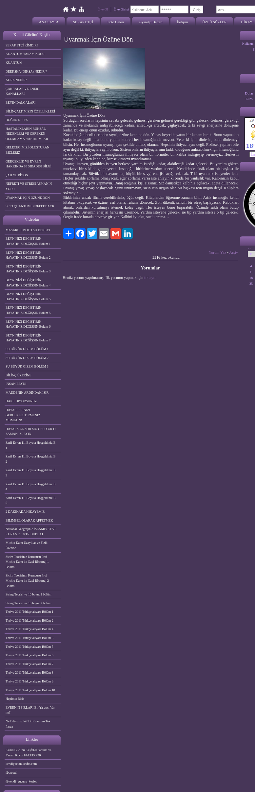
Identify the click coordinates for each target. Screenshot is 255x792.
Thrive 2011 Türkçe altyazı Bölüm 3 (29, 638)
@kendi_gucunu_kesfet (21, 781)
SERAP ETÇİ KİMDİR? (22, 45)
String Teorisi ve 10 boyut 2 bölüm (28, 603)
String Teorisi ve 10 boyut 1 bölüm (28, 594)
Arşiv (233, 252)
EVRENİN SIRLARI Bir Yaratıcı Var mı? (30, 710)
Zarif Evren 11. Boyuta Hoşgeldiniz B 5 (30, 500)
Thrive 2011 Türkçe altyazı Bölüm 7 (29, 664)
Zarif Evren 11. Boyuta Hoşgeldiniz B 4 (30, 486)
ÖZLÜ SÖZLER (215, 22)
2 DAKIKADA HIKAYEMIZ (25, 511)
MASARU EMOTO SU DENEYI (28, 230)
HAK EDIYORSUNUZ (21, 401)
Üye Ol (103, 9)
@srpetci (11, 772)
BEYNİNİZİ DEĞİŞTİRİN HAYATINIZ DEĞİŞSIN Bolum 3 (28, 269)
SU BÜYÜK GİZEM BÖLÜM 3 (27, 366)
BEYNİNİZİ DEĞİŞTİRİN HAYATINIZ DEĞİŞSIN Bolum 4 (28, 282)
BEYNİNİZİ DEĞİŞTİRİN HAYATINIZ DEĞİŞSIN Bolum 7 (28, 338)
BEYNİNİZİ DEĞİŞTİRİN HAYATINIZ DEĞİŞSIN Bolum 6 (28, 324)
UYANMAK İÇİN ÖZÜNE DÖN (28, 197)
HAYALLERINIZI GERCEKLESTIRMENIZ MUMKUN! (23, 415)
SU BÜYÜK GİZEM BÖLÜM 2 (27, 358)
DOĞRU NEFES (17, 120)
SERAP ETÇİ (83, 22)
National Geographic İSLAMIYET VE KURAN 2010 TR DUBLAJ (31, 531)
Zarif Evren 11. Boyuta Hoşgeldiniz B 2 (30, 459)
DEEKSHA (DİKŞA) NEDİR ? (26, 71)
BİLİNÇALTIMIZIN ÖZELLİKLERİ (30, 111)
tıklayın (150, 277)
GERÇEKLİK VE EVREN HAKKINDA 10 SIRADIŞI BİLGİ (28, 164)
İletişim (182, 22)
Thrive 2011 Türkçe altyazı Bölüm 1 (29, 611)
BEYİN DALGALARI (20, 102)
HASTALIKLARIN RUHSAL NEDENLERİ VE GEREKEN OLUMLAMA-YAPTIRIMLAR (27, 134)
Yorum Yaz (217, 252)
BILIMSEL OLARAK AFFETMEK (29, 520)
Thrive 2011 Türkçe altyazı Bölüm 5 (29, 646)
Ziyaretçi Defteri (150, 22)
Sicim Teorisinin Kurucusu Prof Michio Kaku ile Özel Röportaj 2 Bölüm (27, 580)
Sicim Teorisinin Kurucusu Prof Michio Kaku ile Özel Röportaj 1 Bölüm (27, 562)
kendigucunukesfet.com (21, 764)
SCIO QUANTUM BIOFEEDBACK (30, 206)
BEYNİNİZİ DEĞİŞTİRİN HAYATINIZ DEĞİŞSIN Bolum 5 (28, 296)
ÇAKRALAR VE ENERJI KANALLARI (23, 91)
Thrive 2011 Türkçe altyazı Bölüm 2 (29, 620)
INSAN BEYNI (16, 384)
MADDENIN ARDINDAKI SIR (27, 392)
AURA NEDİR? (16, 80)
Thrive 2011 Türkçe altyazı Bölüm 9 (29, 681)
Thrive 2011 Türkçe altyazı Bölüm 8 (29, 672)
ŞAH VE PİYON (17, 175)
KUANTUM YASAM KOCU (25, 54)
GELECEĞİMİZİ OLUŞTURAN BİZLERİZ (27, 150)
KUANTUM (14, 62)
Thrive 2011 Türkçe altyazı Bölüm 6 (29, 655)
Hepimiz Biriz (15, 698)
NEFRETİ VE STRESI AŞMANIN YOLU (29, 186)
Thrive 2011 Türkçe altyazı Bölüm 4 (29, 629)
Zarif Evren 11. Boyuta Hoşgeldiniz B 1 (30, 445)
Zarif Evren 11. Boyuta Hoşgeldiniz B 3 (30, 472)
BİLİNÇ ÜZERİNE (18, 375)
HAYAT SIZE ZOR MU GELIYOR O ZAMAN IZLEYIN (31, 431)
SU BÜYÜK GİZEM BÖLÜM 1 (27, 349)
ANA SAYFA (49, 22)
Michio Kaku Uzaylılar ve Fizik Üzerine (27, 545)
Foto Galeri (116, 22)
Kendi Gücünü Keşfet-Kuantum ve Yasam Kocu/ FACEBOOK (28, 752)
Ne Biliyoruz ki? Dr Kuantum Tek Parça (28, 723)
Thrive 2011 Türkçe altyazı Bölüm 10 (30, 690)
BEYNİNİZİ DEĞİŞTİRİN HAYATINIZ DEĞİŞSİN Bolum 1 (28, 241)
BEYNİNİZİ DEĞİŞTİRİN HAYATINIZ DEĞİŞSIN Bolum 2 (28, 255)
